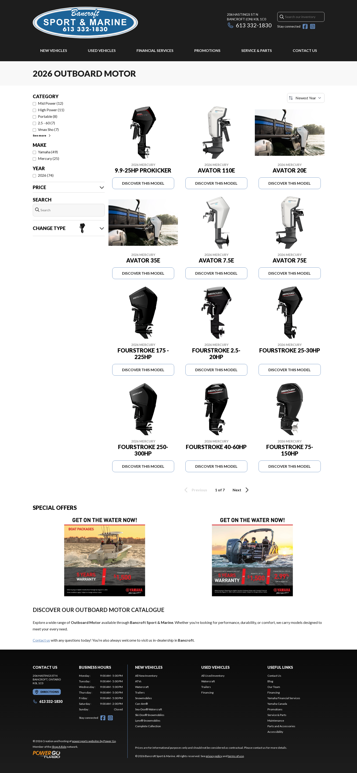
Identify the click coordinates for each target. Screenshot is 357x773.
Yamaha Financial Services (283, 698)
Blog (270, 681)
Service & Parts (256, 50)
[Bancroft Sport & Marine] (85, 22)
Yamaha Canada (277, 703)
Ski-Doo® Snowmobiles (149, 715)
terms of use (236, 756)
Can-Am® (141, 703)
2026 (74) (46, 175)
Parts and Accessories (281, 726)
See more (42, 135)
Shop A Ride (59, 746)
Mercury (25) (48, 158)
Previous (195, 490)
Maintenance (275, 720)
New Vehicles (53, 50)
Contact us (41, 640)
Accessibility (275, 731)
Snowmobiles (143, 698)
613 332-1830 (249, 25)
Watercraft (142, 687)
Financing (207, 692)
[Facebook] (305, 26)
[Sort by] (306, 98)
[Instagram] (312, 26)
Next (241, 490)
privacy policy (214, 756)
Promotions (207, 50)
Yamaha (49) (48, 152)
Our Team (273, 687)
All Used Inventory (212, 675)
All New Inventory (146, 675)
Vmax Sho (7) (48, 129)
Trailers (140, 692)
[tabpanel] (101, 692)
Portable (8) (47, 116)
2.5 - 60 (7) (46, 123)
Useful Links (280, 667)
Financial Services (155, 50)
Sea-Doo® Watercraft (148, 709)
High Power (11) (51, 110)
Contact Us (305, 50)
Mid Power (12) (50, 103)
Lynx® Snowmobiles (147, 720)
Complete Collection (148, 726)
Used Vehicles (102, 50)
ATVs (138, 681)
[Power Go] (74, 754)
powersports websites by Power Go (94, 741)
